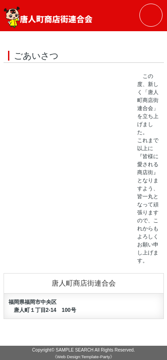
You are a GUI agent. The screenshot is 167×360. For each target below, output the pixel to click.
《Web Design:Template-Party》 (83, 356)
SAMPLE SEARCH (75, 350)
